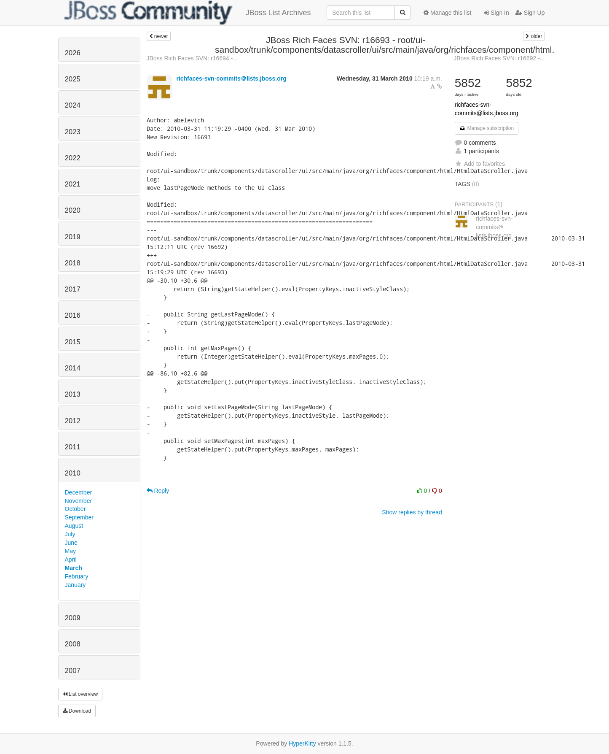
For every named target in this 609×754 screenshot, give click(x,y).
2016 (72, 315)
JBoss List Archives (187, 12)
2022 (72, 158)
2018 (72, 263)
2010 (72, 473)
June (71, 542)
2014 (72, 368)
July (70, 534)
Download (77, 711)
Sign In (496, 12)
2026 (72, 53)
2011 (72, 447)
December (78, 492)
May (70, 551)
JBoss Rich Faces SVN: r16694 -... (192, 58)
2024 (72, 105)
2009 (72, 618)
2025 (72, 79)
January (75, 584)
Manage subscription (486, 128)
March (73, 568)
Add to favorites (480, 163)
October (75, 508)
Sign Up (530, 12)
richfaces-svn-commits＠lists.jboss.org (231, 78)
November (78, 500)
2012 (72, 421)
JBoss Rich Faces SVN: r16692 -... (499, 58)
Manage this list (447, 12)
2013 (72, 394)
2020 (72, 210)
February (77, 576)
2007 (72, 671)
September (79, 517)
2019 (72, 237)
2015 (72, 342)
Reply (158, 490)
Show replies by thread (412, 512)
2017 (72, 289)
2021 (72, 184)
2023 (72, 132)
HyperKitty (302, 743)
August (74, 525)
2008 (72, 644)
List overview (80, 694)
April (71, 559)
